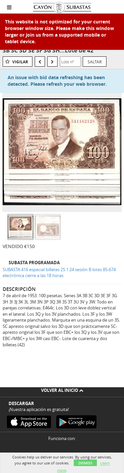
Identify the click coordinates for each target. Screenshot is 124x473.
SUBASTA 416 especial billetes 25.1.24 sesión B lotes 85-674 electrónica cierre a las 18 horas (59, 273)
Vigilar (20, 62)
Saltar (95, 61)
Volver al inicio (62, 390)
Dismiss (85, 462)
